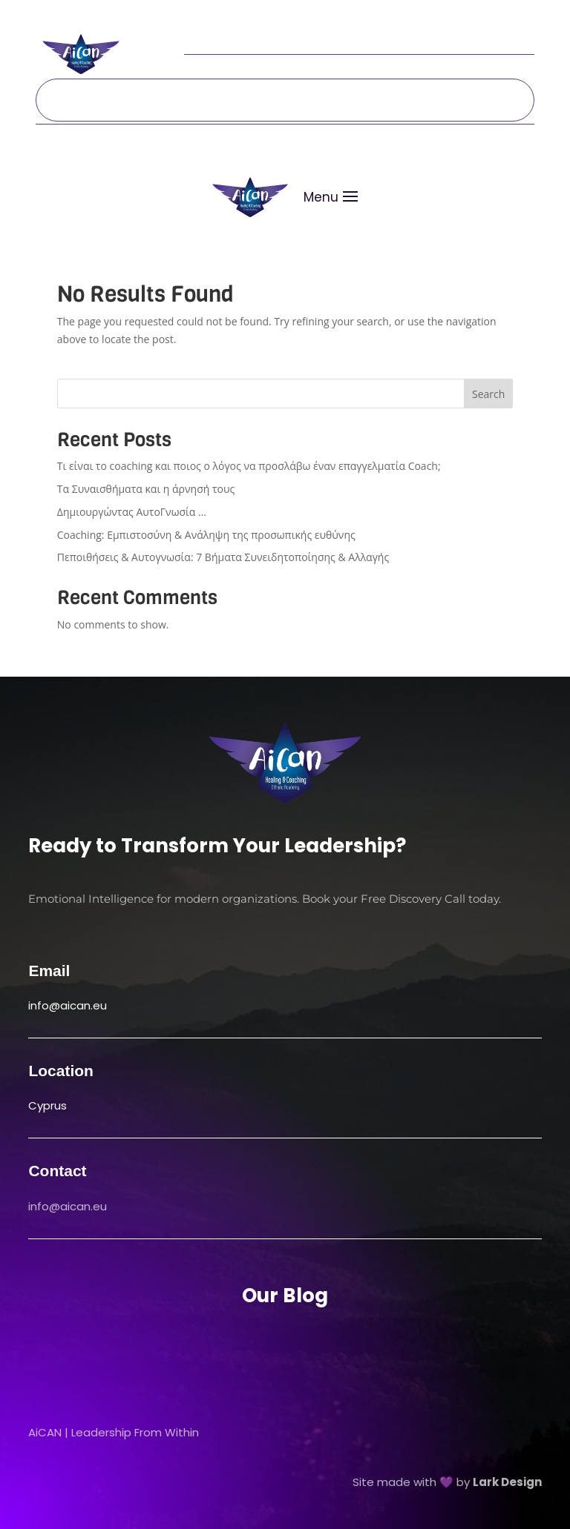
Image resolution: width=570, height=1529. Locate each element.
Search (488, 394)
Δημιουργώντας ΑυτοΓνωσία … (131, 512)
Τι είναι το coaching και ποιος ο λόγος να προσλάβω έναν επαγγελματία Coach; (249, 466)
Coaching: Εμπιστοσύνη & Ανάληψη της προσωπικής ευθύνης (206, 535)
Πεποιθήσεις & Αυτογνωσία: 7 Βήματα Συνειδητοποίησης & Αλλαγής (223, 557)
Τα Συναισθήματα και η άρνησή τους (146, 489)
